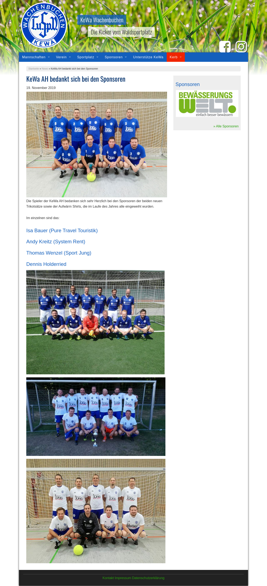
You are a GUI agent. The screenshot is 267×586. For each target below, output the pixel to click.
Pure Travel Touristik (73, 230)
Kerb (174, 57)
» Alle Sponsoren (226, 126)
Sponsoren (114, 57)
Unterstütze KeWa (148, 57)
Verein (61, 57)
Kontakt (108, 578)
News (45, 68)
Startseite (33, 68)
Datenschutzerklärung (148, 578)
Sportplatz (85, 57)
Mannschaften (34, 57)
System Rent (69, 241)
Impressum (123, 578)
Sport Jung (77, 253)
